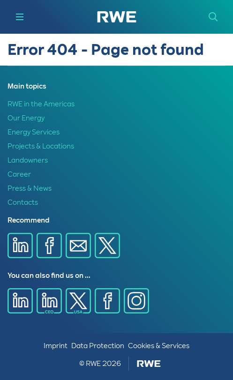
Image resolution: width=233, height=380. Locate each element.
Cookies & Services (158, 346)
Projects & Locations (41, 146)
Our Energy (26, 118)
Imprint (56, 346)
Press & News (30, 188)
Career (19, 174)
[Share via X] (107, 245)
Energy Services (34, 132)
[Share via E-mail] (78, 245)
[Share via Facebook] (49, 245)
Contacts (23, 202)
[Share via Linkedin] (20, 245)
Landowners (28, 160)
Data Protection (97, 346)
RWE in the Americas (41, 104)
